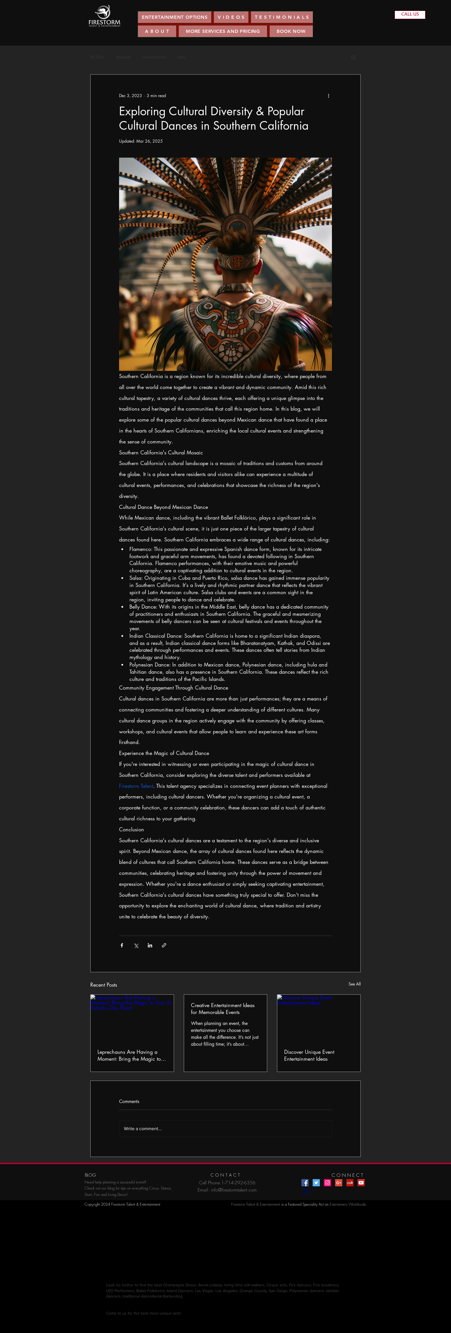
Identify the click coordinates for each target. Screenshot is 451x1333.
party (181, 57)
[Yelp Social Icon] (349, 1182)
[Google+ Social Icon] (338, 1182)
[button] (231, 17)
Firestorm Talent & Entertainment (255, 1204)
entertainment (154, 57)
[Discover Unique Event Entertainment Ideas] (318, 1018)
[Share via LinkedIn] (150, 945)
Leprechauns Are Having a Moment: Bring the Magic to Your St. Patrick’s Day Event (129, 1055)
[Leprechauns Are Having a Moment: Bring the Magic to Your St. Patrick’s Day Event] (132, 1018)
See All (355, 984)
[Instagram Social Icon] (327, 1182)
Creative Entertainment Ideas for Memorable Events (223, 1008)
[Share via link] (164, 945)
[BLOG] (90, 1175)
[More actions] (328, 95)
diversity (123, 57)
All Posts (97, 57)
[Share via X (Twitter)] (136, 945)
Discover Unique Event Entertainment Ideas (309, 1055)
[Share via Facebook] (122, 945)
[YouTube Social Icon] (361, 1182)
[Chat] (306, 1192)
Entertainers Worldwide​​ (348, 1204)
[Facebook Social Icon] (305, 1182)
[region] (105, 16)
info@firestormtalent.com (234, 1190)
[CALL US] (410, 15)
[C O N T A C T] (225, 1175)
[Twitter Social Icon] (316, 1182)
